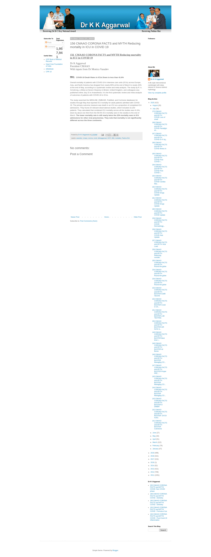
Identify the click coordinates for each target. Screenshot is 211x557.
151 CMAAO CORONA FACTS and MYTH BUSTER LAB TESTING (159, 314)
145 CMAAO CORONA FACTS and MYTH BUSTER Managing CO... (159, 380)
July (154, 109)
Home (106, 217)
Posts (48, 43)
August (155, 105)
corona (90, 138)
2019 (153, 453)
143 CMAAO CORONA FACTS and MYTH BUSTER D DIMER (159, 403)
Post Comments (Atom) (88, 221)
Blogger (115, 550)
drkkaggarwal (102, 138)
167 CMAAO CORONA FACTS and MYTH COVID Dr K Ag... (159, 136)
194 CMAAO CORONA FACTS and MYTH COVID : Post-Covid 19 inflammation (158, 517)
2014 (153, 466)
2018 (153, 456)
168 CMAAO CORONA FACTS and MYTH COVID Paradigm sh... (159, 126)
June (155, 433)
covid (95, 138)
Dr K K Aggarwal (157, 79)
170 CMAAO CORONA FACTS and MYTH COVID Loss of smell (159, 115)
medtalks (118, 138)
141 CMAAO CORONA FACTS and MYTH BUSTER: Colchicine (159, 425)
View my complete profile (157, 93)
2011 (153, 475)
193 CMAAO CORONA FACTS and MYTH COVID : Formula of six (158, 509)
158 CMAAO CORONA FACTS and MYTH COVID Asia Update (159, 233)
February (156, 446)
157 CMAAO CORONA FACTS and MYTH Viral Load (159, 243)
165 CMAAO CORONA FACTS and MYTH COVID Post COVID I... (159, 158)
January (156, 449)
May (154, 436)
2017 (153, 459)
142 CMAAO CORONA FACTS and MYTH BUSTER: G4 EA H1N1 (159, 414)
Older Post (138, 217)
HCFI (109, 138)
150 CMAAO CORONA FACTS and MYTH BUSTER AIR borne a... (159, 325)
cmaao (85, 138)
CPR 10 (49, 72)
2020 (153, 103)
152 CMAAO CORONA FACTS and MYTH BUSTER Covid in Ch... (159, 303)
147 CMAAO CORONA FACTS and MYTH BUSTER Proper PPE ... (159, 369)
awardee (79, 138)
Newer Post (75, 217)
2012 (153, 472)
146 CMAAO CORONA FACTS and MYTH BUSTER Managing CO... (159, 358)
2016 (153, 462)
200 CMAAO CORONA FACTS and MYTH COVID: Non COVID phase (158, 488)
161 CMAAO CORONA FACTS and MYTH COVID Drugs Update (159, 202)
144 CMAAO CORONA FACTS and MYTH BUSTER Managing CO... (159, 391)
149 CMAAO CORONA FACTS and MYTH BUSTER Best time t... (159, 336)
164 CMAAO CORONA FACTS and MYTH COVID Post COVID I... (159, 169)
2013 (153, 469)
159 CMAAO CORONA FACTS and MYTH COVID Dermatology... (159, 222)
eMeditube (50, 69)
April (154, 439)
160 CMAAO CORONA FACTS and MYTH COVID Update (159, 212)
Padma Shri (126, 138)
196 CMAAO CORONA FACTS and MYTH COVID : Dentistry (158, 496)
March (155, 442)
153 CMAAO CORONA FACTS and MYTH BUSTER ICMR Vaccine (159, 292)
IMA (113, 138)
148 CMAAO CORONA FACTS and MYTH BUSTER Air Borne (159, 347)
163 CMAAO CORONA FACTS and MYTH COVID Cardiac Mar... (159, 180)
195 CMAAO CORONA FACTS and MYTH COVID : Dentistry (158, 503)
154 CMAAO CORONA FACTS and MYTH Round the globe (159, 273)
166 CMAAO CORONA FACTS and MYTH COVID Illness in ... (159, 146)
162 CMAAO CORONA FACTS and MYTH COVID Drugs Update (159, 191)
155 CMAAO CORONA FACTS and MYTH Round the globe (159, 263)
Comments (50, 47)
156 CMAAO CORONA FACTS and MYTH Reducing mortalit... (159, 253)
